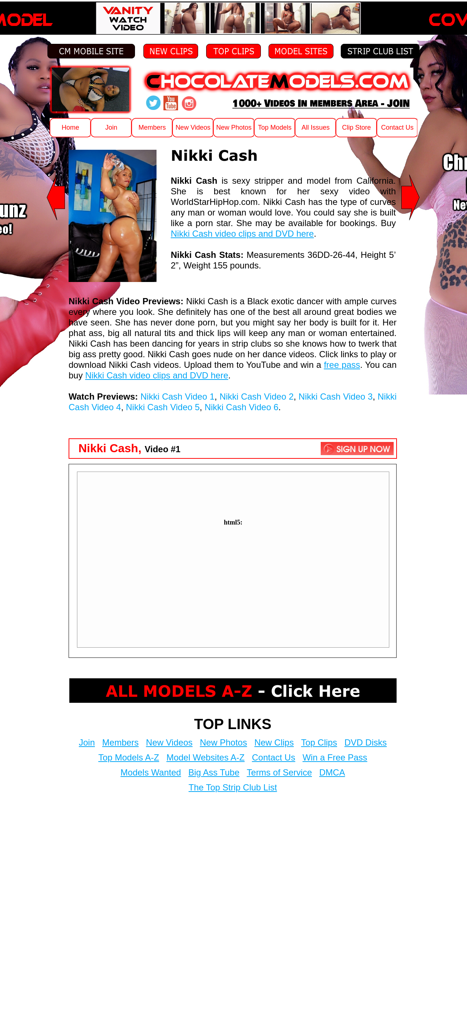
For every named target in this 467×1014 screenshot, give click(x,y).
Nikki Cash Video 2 (257, 396)
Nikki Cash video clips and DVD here (242, 234)
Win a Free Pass (334, 757)
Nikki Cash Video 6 (241, 407)
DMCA (332, 772)
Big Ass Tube (213, 772)
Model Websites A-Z (205, 757)
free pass (342, 365)
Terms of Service (279, 772)
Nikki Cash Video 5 (163, 407)
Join (87, 742)
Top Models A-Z (128, 757)
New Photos (223, 742)
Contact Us (273, 757)
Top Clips (319, 742)
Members (120, 742)
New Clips (274, 742)
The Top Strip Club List (233, 787)
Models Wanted (150, 772)
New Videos (169, 742)
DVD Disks (365, 742)
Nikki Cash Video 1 (177, 396)
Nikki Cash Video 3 (335, 396)
